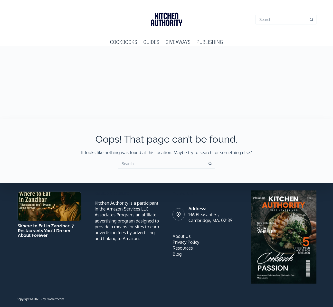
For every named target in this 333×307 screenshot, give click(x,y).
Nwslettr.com (55, 299)
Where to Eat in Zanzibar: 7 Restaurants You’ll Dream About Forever (46, 230)
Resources (182, 248)
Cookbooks (123, 42)
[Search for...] (281, 19)
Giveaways (177, 42)
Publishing (210, 42)
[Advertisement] (166, 82)
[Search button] (311, 19)
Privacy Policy (185, 242)
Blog (176, 253)
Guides (151, 42)
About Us (181, 236)
